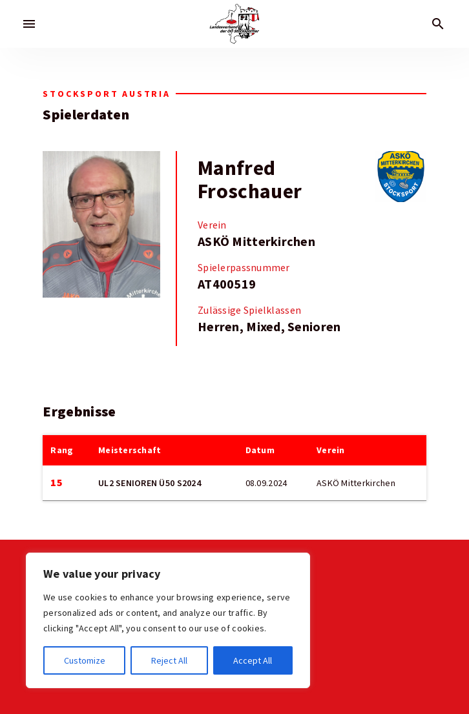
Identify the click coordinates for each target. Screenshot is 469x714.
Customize (84, 660)
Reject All (169, 660)
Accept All (252, 660)
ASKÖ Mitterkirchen (256, 241)
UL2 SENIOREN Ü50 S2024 (149, 483)
